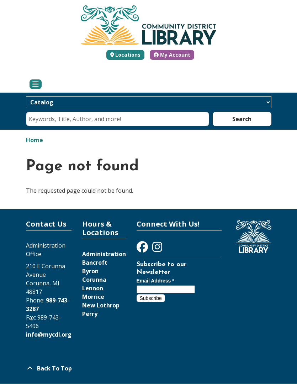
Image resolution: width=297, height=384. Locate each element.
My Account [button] (172, 54)
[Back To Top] (148, 368)
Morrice (93, 297)
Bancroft (94, 262)
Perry (89, 314)
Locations (127, 54)
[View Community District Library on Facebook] (143, 249)
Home (34, 140)
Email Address (155, 281)
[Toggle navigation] (36, 84)
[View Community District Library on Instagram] (157, 249)
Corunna (94, 280)
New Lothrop (101, 305)
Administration (104, 254)
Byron (90, 271)
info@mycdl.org (48, 334)
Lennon (92, 288)
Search (241, 119)
